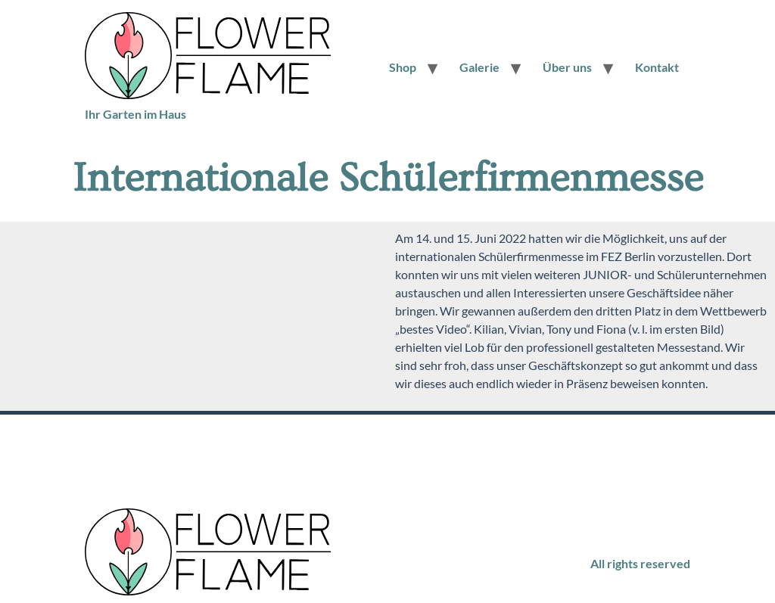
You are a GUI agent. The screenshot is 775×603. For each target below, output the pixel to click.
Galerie (479, 67)
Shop (402, 67)
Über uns (567, 67)
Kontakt (657, 67)
